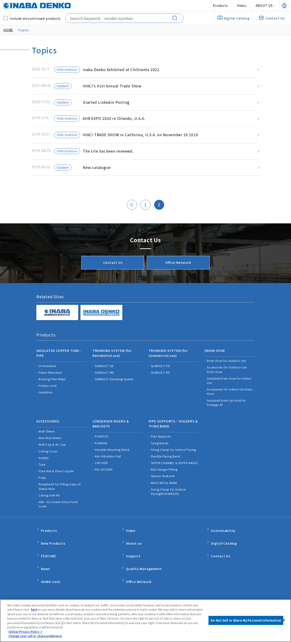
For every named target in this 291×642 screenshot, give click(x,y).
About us (133, 548)
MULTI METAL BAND (164, 492)
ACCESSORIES (48, 431)
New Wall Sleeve (50, 447)
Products (220, 5)
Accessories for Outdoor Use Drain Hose (227, 382)
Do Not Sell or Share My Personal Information (185, 596)
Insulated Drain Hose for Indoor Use (229, 392)
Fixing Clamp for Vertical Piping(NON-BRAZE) (168, 500)
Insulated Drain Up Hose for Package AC (226, 414)
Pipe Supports (161, 445)
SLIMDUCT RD (160, 384)
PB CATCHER (104, 478)
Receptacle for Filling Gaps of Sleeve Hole (60, 495)
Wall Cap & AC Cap (52, 453)
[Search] (176, 18)
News (45, 567)
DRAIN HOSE (215, 364)
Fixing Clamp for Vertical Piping (173, 459)
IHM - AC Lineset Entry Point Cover (58, 513)
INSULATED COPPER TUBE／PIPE (59, 366)
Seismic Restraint (163, 485)
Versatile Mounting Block (112, 459)
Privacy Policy (82, 596)
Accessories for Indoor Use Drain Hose (230, 404)
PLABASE (101, 452)
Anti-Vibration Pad (108, 465)
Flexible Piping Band (165, 465)
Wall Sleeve (47, 440)
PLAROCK (101, 445)
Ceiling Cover (48, 460)
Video (241, 5)
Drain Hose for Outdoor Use (226, 373)
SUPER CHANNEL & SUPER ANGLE (174, 472)
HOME (8, 30)
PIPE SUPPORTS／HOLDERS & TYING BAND (173, 434)
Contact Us (113, 277)
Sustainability (223, 538)
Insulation (46, 404)
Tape (42, 473)
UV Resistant (47, 378)
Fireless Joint (48, 398)
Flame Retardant (50, 384)
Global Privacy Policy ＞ (25, 632)
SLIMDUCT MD (104, 384)
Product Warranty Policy (122, 596)
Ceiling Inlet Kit (49, 504)
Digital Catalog (224, 548)
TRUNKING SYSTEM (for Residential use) (112, 366)
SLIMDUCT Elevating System (114, 391)
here (34, 610)
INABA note (50, 576)
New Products (53, 548)
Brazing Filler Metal (52, 391)
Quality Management (144, 567)
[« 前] (132, 220)
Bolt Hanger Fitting (164, 478)
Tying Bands (159, 452)
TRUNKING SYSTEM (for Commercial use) (168, 366)
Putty (42, 487)
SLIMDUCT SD (104, 378)
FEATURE (48, 557)
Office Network (178, 277)
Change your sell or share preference (36, 637)
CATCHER (101, 472)
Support (133, 557)
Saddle (44, 467)
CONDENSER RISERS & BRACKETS (111, 434)
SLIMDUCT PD (160, 378)
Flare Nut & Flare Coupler (56, 480)
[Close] (284, 621)
